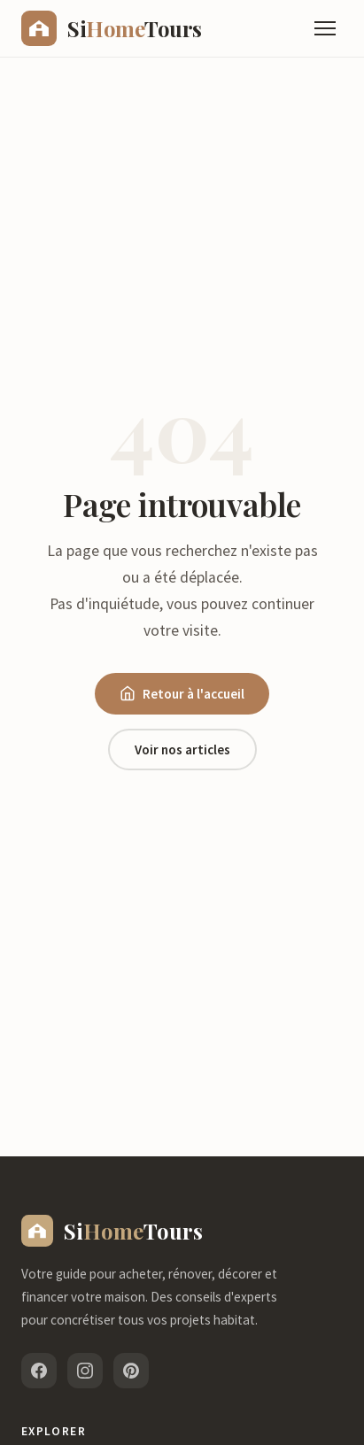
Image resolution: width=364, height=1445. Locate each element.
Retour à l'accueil (182, 693)
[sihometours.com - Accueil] (111, 29)
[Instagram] (85, 1370)
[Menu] (325, 28)
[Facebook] (39, 1370)
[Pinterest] (131, 1370)
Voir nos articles (182, 749)
